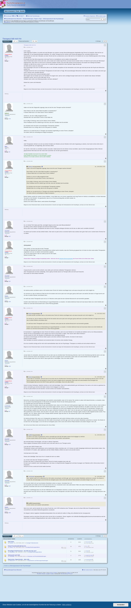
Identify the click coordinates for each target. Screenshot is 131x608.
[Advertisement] (56, 97)
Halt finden (11, 541)
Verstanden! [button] (121, 604)
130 (9, 151)
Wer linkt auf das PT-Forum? (67, 573)
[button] (106, 41)
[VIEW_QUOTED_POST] (42, 166)
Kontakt (22, 11)
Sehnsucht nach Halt (14, 555)
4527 (10, 236)
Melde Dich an (7, 21)
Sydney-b (7, 113)
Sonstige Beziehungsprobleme (33, 547)
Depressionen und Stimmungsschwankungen (38, 560)
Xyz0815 (6, 55)
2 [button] (104, 41)
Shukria (6, 296)
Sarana (11, 542)
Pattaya (68, 572)
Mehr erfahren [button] (66, 604)
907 (9, 411)
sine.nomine (88, 541)
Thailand (55, 572)
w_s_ (87, 546)
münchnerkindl (89, 559)
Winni (6, 146)
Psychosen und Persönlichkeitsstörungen (37, 556)
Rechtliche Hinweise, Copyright (43, 573)
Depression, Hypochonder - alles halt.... (19, 559)
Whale (87, 550)
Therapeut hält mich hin (11, 39)
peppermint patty (89, 555)
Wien (51, 572)
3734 (10, 118)
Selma (11, 547)
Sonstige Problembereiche (32, 542)
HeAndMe (12, 556)
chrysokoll (7, 230)
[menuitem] (14, 16)
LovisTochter (7, 405)
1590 (10, 301)
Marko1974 (12, 560)
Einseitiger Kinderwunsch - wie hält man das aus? (22, 550)
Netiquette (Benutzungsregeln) (66, 258)
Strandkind (12, 552)
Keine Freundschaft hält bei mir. (17, 546)
